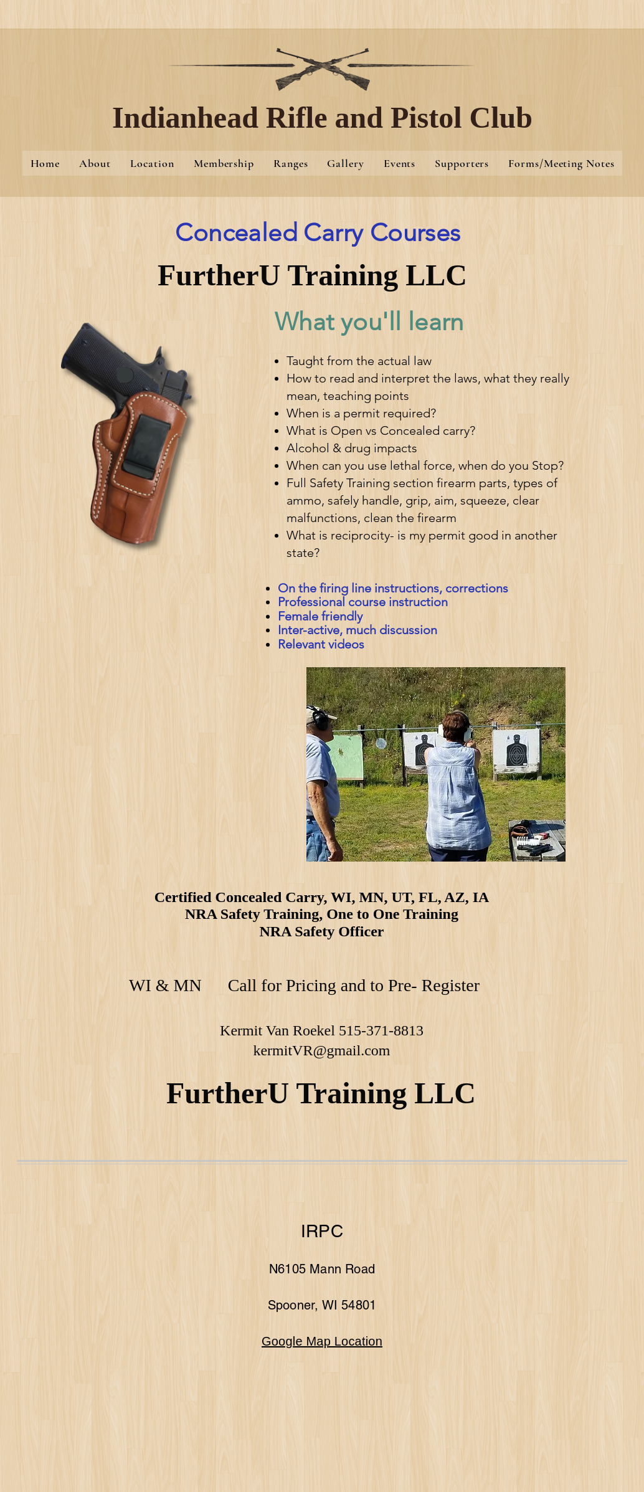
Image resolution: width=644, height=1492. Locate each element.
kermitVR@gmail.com (321, 1050)
